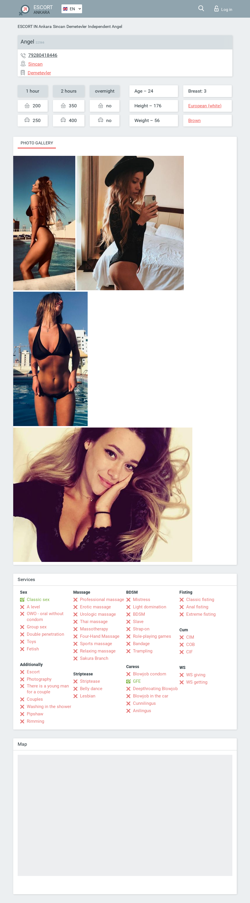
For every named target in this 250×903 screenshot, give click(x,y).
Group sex (36, 627)
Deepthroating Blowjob (155, 688)
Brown (194, 120)
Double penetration (45, 634)
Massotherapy (94, 629)
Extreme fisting (201, 614)
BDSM (139, 614)
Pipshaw (35, 714)
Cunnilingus (144, 703)
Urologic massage (98, 614)
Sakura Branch (94, 658)
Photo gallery (37, 143)
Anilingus (142, 710)
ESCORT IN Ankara (35, 26)
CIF (189, 652)
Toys (31, 641)
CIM (190, 637)
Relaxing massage (98, 651)
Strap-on (141, 629)
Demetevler (76, 26)
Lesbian (87, 696)
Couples (35, 699)
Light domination (149, 607)
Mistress (141, 599)
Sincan (59, 26)
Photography (39, 679)
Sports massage (96, 643)
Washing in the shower (49, 706)
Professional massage (102, 599)
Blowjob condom (149, 674)
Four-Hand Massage (99, 636)
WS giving (195, 674)
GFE (137, 681)
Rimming (35, 721)
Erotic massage (95, 607)
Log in (223, 8)
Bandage (141, 643)
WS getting (196, 682)
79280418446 (42, 55)
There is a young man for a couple (48, 689)
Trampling (142, 651)
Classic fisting (200, 599)
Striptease (90, 681)
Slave (138, 621)
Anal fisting (197, 607)
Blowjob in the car (150, 696)
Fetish (33, 649)
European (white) (204, 106)
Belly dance (91, 688)
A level (33, 607)
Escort (33, 672)
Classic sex (38, 599)
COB (190, 644)
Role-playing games (152, 636)
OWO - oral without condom (45, 616)
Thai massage (94, 621)
